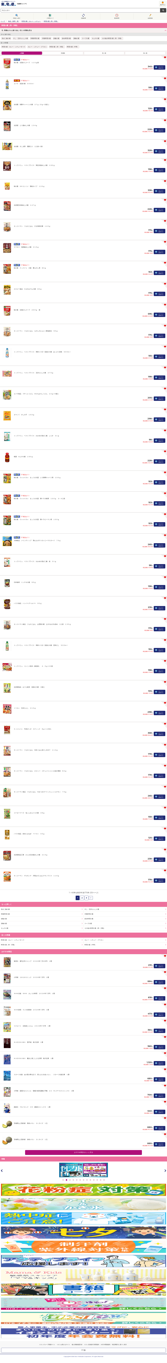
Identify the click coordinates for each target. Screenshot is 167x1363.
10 (94, 1180)
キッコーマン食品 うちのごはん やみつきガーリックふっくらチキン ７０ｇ (40, 792)
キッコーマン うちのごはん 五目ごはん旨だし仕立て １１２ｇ (36, 750)
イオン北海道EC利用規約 (91, 1344)
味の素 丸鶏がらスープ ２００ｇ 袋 (27, 310)
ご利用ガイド (50, 18)
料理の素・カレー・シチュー (31, 21)
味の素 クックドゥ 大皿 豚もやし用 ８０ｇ (30, 268)
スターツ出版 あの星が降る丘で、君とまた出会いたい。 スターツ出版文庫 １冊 (41, 1074)
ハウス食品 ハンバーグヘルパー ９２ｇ (28, 603)
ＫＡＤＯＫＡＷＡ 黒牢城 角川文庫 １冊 (28, 1042)
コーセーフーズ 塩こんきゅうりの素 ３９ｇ (29, 813)
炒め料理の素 (66, 38)
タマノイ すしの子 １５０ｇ (24, 415)
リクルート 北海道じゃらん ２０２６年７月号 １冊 (32, 1026)
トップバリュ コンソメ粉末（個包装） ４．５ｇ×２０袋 (33, 666)
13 (104, 1180)
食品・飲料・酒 (13, 21)
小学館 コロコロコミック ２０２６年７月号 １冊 (31, 977)
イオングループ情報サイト (47, 1344)
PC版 (83, 1350)
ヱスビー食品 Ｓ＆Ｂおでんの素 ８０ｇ (28, 289)
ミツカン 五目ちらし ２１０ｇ (25, 708)
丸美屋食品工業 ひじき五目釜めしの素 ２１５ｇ (31, 855)
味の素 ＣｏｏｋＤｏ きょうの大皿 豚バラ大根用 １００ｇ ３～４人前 (39, 498)
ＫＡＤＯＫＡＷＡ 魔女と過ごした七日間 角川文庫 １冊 (33, 1058)
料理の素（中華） (73, 47)
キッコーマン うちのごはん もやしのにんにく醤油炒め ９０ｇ (36, 331)
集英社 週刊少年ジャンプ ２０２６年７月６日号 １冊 (33, 961)
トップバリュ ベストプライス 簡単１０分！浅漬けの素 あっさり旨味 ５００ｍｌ (42, 352)
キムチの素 (95, 38)
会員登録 (150, 18)
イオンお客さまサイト (63, 1344)
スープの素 (85, 38)
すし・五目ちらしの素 (20, 38)
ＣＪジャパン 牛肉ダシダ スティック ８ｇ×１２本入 (32, 729)
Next (165, 1170)
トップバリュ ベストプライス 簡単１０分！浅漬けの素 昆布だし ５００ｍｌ (41, 645)
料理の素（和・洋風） (51, 21)
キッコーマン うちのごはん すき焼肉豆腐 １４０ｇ (32, 226)
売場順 (63, 53)
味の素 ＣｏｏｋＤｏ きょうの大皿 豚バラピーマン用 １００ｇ (36, 519)
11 (97, 1180)
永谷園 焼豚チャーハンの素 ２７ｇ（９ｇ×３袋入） (32, 104)
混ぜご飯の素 (6, 38)
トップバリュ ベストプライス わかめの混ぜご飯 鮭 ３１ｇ (35, 561)
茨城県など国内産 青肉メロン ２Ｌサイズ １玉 (31, 1123)
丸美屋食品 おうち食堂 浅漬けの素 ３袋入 (29, 687)
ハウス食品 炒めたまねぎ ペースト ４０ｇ (29, 834)
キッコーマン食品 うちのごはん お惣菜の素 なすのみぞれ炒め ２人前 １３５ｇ (42, 624)
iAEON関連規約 (105, 1344)
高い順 (145, 53)
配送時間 (116, 18)
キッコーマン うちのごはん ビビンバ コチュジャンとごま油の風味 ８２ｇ (40, 771)
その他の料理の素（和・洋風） (112, 38)
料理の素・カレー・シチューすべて (13, 47)
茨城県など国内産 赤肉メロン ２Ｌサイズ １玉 (31, 1139)
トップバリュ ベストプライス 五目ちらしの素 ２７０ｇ (33, 373)
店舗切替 (83, 18)
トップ (3, 21)
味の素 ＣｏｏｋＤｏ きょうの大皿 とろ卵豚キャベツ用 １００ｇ (37, 477)
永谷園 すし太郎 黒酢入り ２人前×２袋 (28, 146)
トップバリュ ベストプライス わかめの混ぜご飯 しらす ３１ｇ (36, 436)
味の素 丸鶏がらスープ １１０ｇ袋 (26, 62)
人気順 (22, 53)
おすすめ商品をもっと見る (83, 1152)
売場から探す (16, 18)
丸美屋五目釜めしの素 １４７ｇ (25, 205)
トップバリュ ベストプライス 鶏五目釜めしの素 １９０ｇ (34, 165)
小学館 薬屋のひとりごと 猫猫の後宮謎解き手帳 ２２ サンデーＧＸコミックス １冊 (44, 1091)
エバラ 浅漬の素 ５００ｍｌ (24, 83)
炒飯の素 (56, 38)
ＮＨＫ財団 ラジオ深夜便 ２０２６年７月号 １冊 (31, 1010)
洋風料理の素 (46, 38)
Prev (2, 1170)
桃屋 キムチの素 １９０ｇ (23, 456)
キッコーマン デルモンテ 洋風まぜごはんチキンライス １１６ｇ (36, 876)
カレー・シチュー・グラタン (37, 47)
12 (100, 1180)
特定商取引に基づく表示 (119, 1344)
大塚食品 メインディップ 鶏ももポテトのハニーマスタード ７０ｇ (37, 540)
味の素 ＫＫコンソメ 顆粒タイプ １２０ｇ (29, 186)
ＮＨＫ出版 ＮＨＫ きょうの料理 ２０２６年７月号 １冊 (34, 993)
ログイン (162, 5)
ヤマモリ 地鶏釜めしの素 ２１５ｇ (26, 247)
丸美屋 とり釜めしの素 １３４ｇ (25, 125)
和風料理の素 (35, 38)
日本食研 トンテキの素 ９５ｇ (25, 582)
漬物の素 (76, 38)
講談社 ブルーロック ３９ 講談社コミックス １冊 (32, 1107)
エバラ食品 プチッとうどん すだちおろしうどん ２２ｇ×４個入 (36, 394)
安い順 (104, 53)
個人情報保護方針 (77, 1344)
